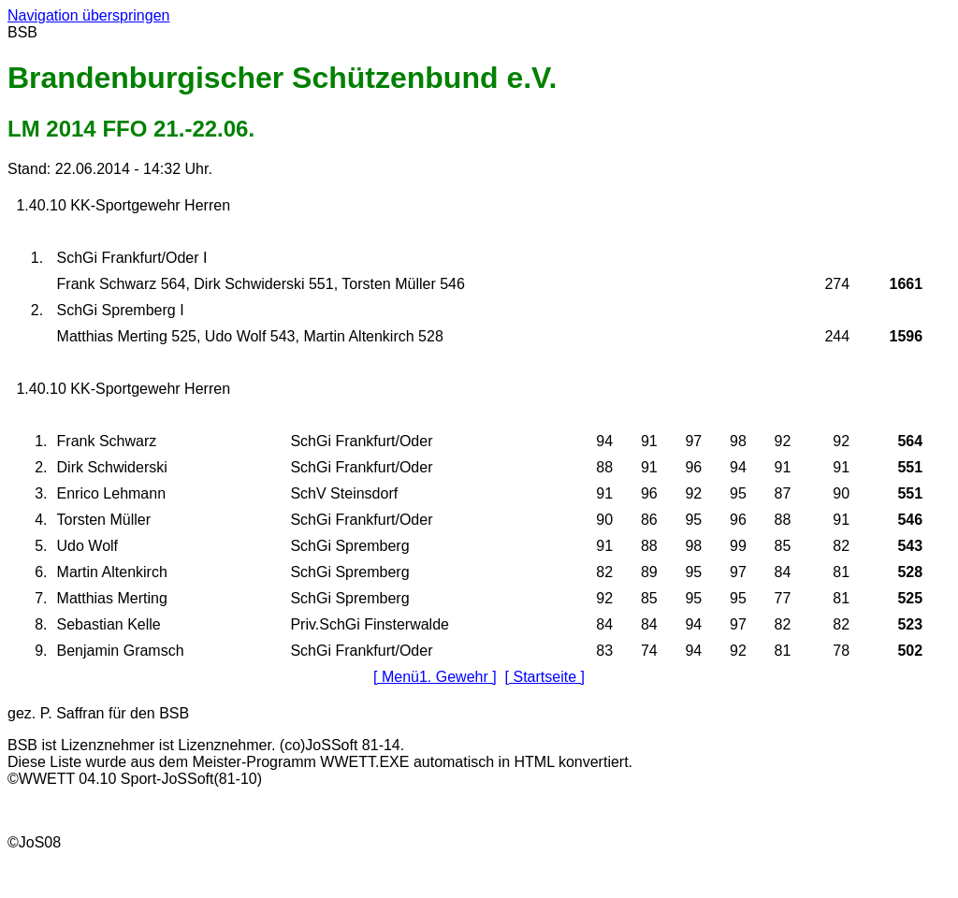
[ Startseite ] (545, 677)
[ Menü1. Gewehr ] (435, 677)
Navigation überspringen (88, 15)
